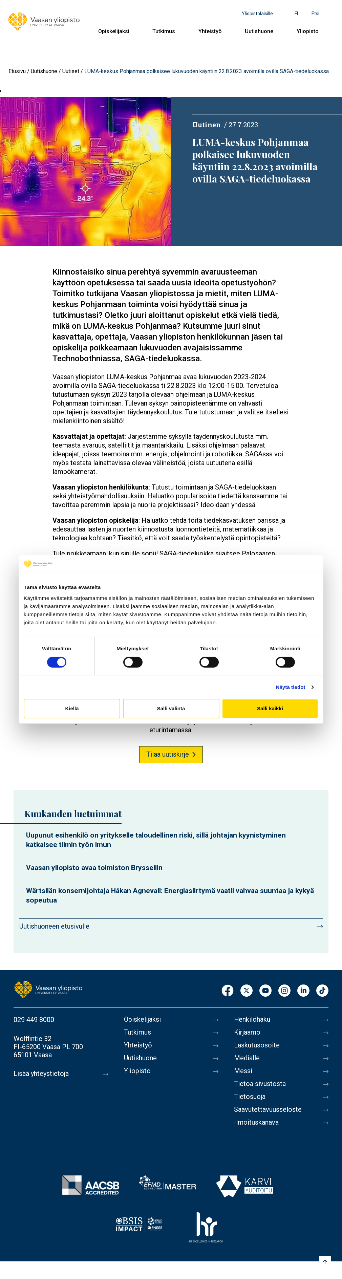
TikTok (322, 991)
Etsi (315, 13)
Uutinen (206, 124)
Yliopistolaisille (257, 13)
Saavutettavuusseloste (268, 1110)
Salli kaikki (270, 708)
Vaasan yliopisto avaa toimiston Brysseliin (94, 868)
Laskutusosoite (257, 1045)
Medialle (247, 1058)
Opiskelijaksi (113, 31)
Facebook (227, 991)
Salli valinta (171, 708)
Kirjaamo (247, 1032)
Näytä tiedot (290, 687)
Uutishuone (259, 31)
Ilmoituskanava (256, 1123)
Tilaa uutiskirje (167, 754)
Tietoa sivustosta (260, 1084)
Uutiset (70, 71)
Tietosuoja (249, 1097)
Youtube (265, 991)
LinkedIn (303, 991)
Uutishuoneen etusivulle (54, 926)
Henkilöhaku (252, 1020)
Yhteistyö (210, 31)
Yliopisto (308, 31)
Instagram (284, 991)
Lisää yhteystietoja (41, 1074)
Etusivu (17, 71)
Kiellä (72, 708)
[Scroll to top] (325, 1262)
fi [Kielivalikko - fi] (296, 13)
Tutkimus (163, 31)
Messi (243, 1071)
